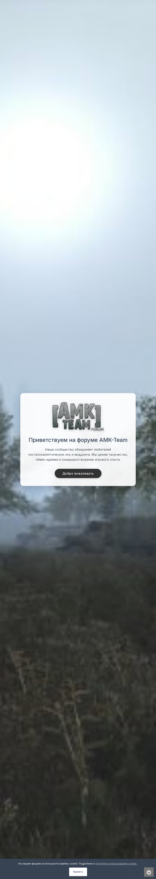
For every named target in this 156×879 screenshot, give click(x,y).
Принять (78, 871)
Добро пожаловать (78, 473)
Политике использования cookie (116, 863)
